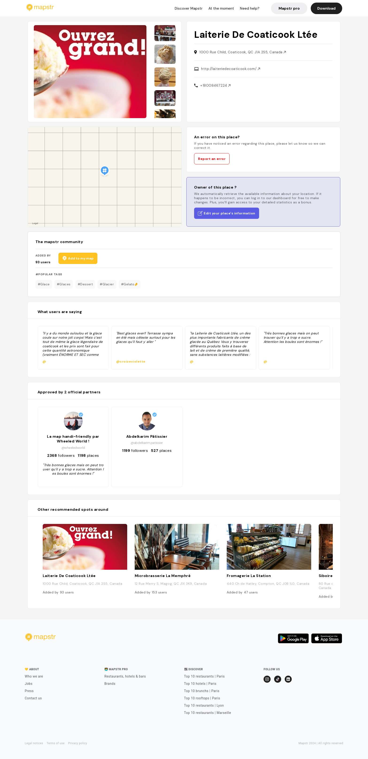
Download (326, 8)
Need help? (249, 8)
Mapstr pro (289, 8)
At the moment (221, 8)
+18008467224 (215, 85)
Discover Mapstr (189, 8)
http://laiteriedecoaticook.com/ (230, 68)
